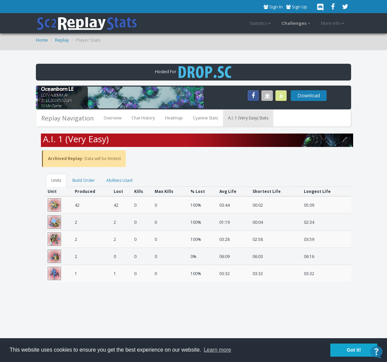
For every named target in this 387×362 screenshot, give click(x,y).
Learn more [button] (217, 350)
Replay (62, 40)
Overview (112, 118)
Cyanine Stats (205, 118)
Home (42, 40)
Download (308, 95)
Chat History (143, 118)
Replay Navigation (67, 118)
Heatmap (174, 118)
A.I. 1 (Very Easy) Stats (248, 118)
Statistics (261, 23)
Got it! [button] (354, 350)
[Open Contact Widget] (376, 352)
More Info (333, 23)
